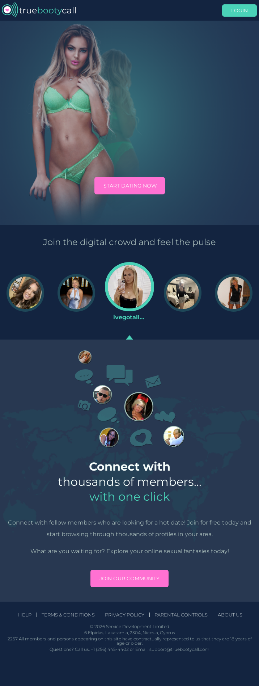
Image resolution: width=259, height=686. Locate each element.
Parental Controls (181, 615)
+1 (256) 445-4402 (110, 649)
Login (239, 10)
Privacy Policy (124, 615)
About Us (230, 615)
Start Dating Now (130, 185)
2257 (13, 638)
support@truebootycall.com (179, 649)
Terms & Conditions (68, 615)
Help (24, 615)
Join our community (129, 578)
